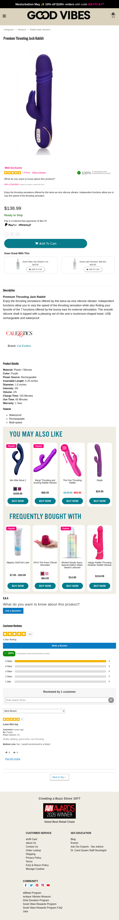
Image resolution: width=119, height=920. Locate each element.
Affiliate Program (32, 892)
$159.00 (17, 493)
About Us (31, 842)
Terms (29, 861)
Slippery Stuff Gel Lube (17, 562)
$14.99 (72, 577)
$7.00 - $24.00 (18, 575)
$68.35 (45, 492)
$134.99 (99, 576)
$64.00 (45, 578)
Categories (9, 29)
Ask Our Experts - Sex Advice (87, 846)
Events (74, 842)
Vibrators (22, 29)
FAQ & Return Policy (37, 865)
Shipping (30, 854)
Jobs (25, 911)
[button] (15, 489)
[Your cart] (112, 15)
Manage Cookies (35, 868)
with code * (59, 4)
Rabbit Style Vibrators (40, 29)
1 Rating (26, 172)
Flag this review (12, 759)
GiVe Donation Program (36, 900)
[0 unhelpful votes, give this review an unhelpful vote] (15, 753)
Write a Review (39, 172)
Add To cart (45, 243)
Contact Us (32, 846)
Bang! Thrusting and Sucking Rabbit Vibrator (45, 481)
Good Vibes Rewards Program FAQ (42, 907)
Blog (73, 839)
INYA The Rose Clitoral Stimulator (45, 563)
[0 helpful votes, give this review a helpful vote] (7, 753)
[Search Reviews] (59, 700)
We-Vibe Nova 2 (18, 480)
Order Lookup (33, 850)
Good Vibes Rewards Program (40, 903)
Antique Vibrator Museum (37, 896)
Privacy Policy (33, 857)
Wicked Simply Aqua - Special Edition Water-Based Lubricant (72, 565)
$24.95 (100, 491)
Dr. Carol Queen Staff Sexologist (88, 850)
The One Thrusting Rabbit (72, 481)
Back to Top (59, 777)
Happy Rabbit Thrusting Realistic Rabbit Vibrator (100, 563)
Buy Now (18, 501)
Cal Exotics (24, 346)
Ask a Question (11, 184)
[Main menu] (4, 15)
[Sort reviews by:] (34, 711)
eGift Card (31, 839)
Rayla (100, 480)
